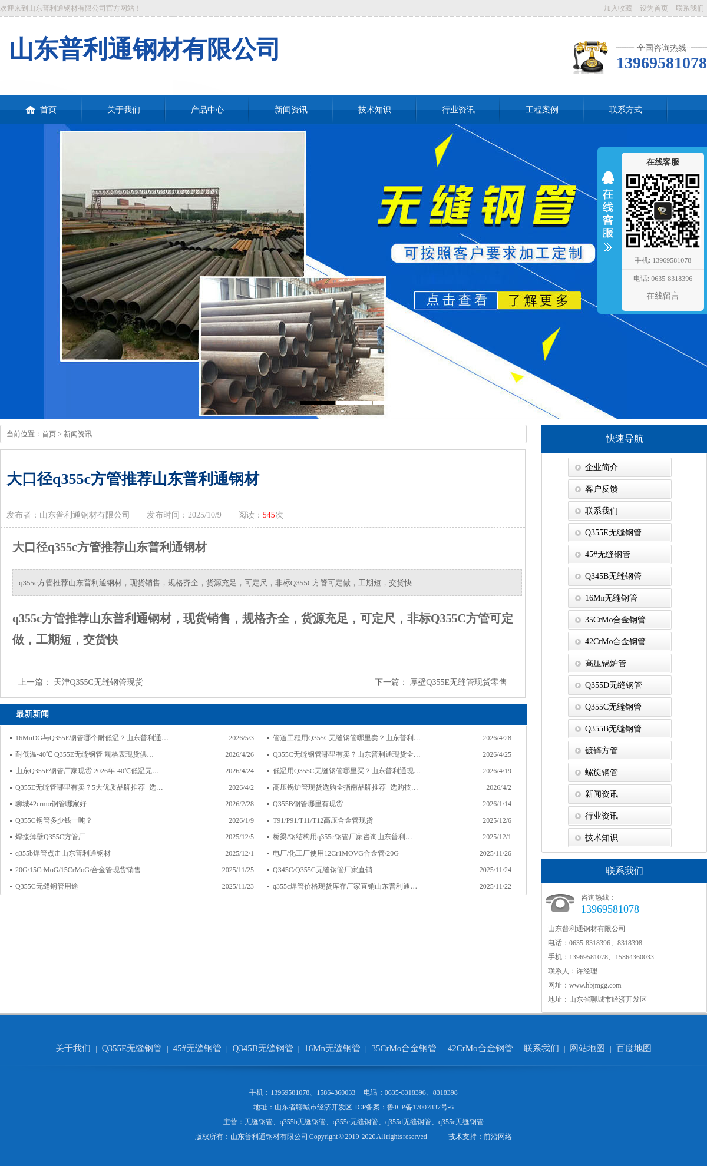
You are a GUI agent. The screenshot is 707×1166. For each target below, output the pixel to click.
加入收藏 (618, 8)
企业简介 (601, 467)
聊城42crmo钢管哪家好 (51, 804)
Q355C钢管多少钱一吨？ (53, 820)
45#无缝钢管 (607, 554)
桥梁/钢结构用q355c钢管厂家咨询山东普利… (342, 837)
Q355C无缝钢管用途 (46, 886)
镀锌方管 (601, 750)
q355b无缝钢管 (303, 1122)
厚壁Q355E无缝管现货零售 (458, 682)
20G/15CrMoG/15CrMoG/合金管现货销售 (78, 870)
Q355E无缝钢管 (613, 532)
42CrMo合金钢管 (615, 641)
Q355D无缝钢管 (613, 685)
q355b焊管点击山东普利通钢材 (63, 853)
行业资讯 (458, 109)
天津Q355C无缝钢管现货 (98, 682)
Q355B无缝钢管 (613, 728)
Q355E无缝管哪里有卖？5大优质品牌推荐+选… (89, 787)
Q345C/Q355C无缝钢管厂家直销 (322, 870)
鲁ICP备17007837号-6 (420, 1107)
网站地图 (587, 1048)
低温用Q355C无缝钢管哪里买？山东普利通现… (347, 771)
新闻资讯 (291, 109)
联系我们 (690, 8)
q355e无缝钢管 (461, 1122)
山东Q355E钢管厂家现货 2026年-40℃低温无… (87, 771)
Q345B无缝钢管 (613, 576)
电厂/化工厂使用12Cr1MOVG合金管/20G (336, 853)
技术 (455, 1136)
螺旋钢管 (601, 772)
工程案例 (542, 109)
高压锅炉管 (605, 663)
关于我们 (123, 109)
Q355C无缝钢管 (613, 707)
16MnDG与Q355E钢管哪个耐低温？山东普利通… (92, 738)
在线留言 (662, 296)
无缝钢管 (259, 1122)
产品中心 (207, 109)
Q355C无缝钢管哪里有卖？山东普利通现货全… (347, 754)
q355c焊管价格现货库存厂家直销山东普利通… (345, 886)
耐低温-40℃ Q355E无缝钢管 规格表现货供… (84, 754)
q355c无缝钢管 (355, 1122)
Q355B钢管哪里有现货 (308, 804)
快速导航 (624, 438)
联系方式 (625, 109)
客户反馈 (601, 489)
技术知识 (374, 109)
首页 (41, 104)
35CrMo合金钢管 (615, 619)
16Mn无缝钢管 (611, 598)
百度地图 (634, 1048)
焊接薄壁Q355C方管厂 (50, 837)
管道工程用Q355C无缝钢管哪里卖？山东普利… (347, 738)
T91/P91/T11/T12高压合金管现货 (323, 820)
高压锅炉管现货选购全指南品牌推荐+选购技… (345, 787)
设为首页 (654, 8)
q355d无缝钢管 (408, 1122)
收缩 (608, 219)
